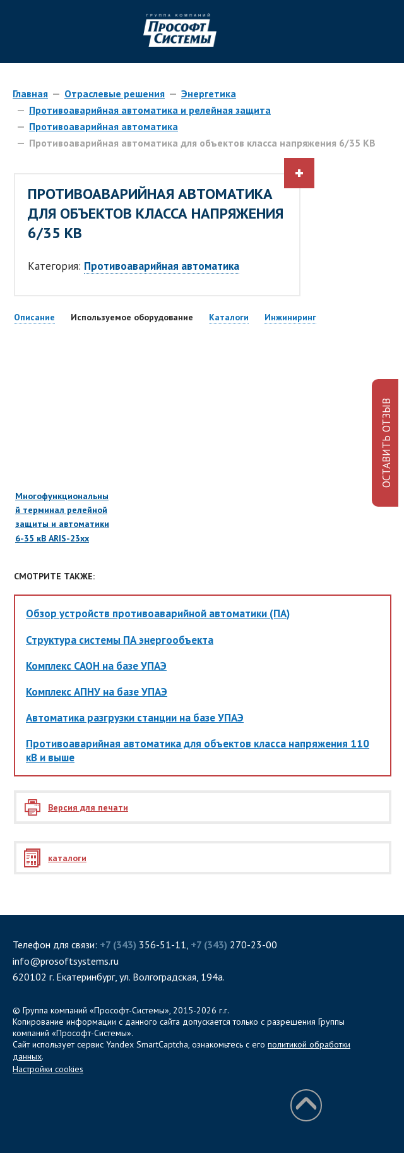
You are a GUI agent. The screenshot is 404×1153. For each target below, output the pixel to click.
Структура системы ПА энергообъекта (119, 640)
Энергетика (208, 93)
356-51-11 (143, 944)
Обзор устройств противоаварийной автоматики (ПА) (158, 613)
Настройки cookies (48, 1069)
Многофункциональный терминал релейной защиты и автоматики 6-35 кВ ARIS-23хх (62, 463)
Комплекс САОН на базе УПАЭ (96, 666)
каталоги (67, 858)
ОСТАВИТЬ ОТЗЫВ (386, 443)
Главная (30, 93)
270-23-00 (234, 944)
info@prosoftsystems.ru (66, 961)
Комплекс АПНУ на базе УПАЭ (96, 692)
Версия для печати (88, 807)
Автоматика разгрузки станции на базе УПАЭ (135, 718)
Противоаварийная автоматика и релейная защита (150, 110)
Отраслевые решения (114, 93)
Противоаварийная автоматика (103, 126)
